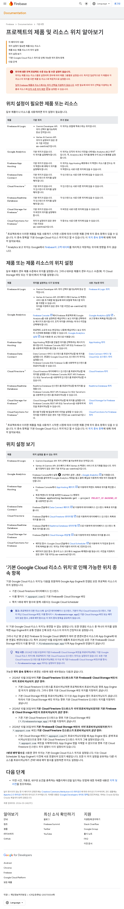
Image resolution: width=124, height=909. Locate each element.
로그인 (117, 3)
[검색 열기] (80, 3)
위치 (99, 289)
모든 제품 (8, 882)
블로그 (47, 819)
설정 (99, 315)
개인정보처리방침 (18, 895)
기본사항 (40, 24)
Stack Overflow (91, 824)
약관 (6, 895)
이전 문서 (88, 843)
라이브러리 (9, 834)
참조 (6, 824)
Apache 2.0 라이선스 (13, 794)
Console (41, 315)
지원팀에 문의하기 (92, 819)
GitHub (7, 838)
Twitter (47, 829)
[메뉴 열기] (5, 3)
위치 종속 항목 (95, 237)
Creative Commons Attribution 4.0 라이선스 (61, 791)
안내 (6, 819)
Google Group (91, 829)
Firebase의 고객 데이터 (57, 247)
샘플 (6, 829)
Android (8, 863)
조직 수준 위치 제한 (36, 89)
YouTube (48, 834)
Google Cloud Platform (15, 877)
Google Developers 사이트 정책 (74, 794)
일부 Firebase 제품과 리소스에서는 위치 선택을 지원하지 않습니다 (44, 85)
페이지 (65, 487)
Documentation (15, 13)
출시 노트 (88, 834)
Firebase (10, 24)
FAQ (86, 838)
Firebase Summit (52, 824)
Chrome (8, 867)
